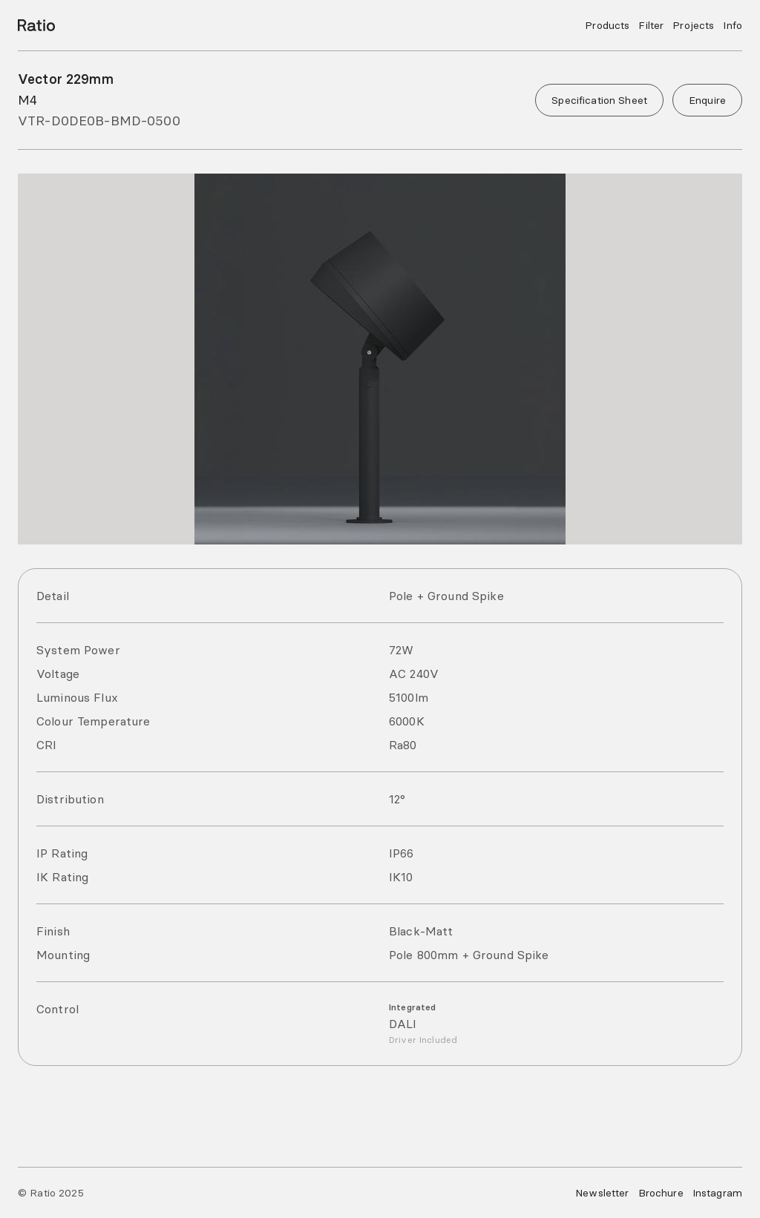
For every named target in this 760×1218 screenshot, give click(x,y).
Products (607, 25)
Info (732, 25)
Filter (651, 25)
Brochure (661, 1192)
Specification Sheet (599, 100)
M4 (27, 99)
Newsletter (602, 1192)
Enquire (707, 100)
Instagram (717, 1192)
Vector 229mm (66, 79)
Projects (693, 25)
